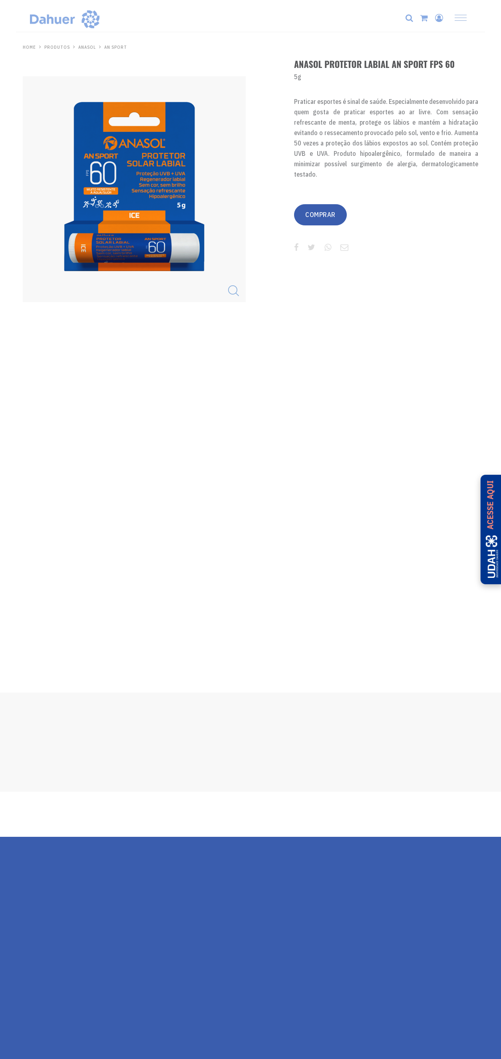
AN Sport (118, 47)
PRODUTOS (57, 47)
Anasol (88, 47)
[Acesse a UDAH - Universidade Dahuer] (488, 529)
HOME (29, 47)
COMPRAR (324, 215)
